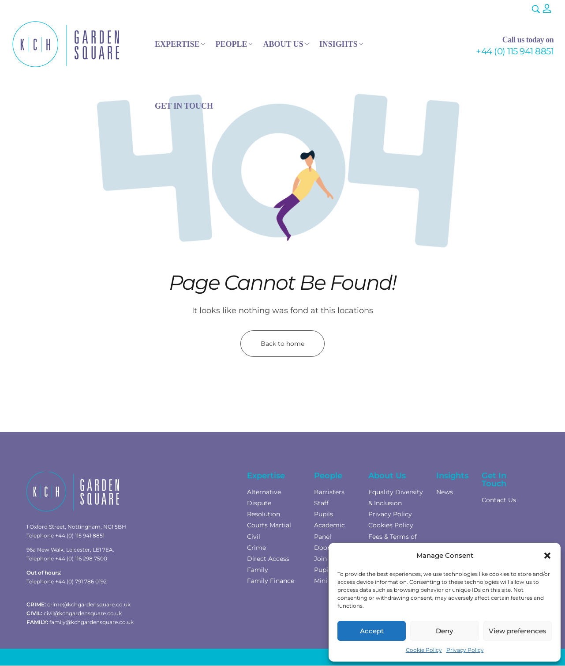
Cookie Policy (424, 650)
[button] (547, 555)
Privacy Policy (465, 650)
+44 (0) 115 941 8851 (515, 51)
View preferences (517, 631)
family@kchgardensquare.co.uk (91, 622)
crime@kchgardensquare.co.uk (89, 604)
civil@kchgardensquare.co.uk (83, 613)
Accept (372, 631)
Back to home (282, 344)
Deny (444, 631)
